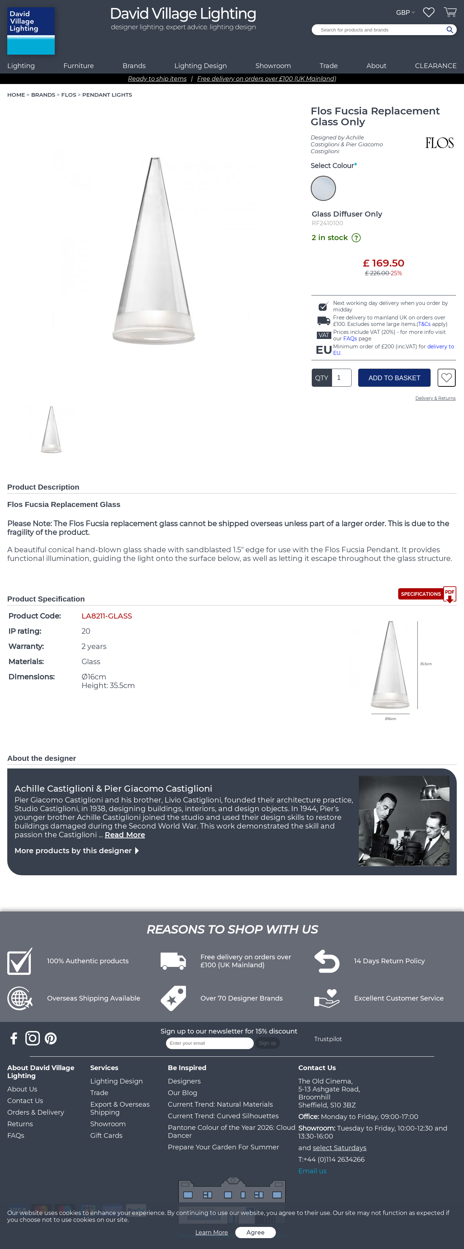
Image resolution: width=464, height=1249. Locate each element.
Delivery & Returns (435, 398)
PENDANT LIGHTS (107, 94)
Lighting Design (116, 1081)
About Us (22, 1089)
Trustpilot (328, 1039)
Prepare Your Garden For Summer (223, 1147)
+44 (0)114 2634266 (334, 1160)
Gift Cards (106, 1136)
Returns (20, 1124)
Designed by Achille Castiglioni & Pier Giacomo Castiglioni (347, 144)
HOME (16, 94)
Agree (255, 1232)
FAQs (350, 338)
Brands (134, 66)
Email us (312, 1171)
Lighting (21, 66)
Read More (125, 834)
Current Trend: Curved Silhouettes (223, 1116)
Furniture (78, 66)
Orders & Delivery (35, 1112)
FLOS (68, 94)
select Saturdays (339, 1148)
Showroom (273, 66)
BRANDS (43, 94)
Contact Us (25, 1101)
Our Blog (182, 1093)
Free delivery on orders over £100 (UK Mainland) (266, 78)
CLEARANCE (436, 66)
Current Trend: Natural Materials (220, 1104)
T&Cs (424, 324)
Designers (184, 1081)
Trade (99, 1093)
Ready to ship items (157, 78)
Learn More (211, 1232)
